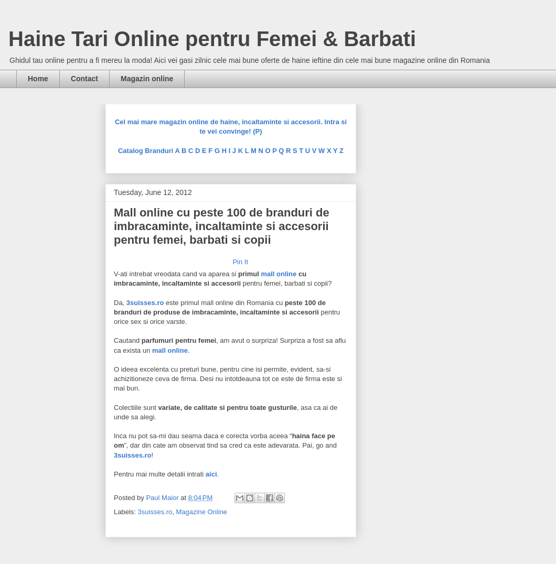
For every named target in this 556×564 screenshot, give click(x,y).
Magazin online (147, 78)
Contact (84, 78)
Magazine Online (202, 512)
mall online (278, 274)
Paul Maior (163, 498)
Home (38, 78)
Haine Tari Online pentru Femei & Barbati (212, 38)
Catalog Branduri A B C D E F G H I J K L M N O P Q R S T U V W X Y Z (231, 151)
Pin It (240, 262)
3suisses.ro (155, 512)
